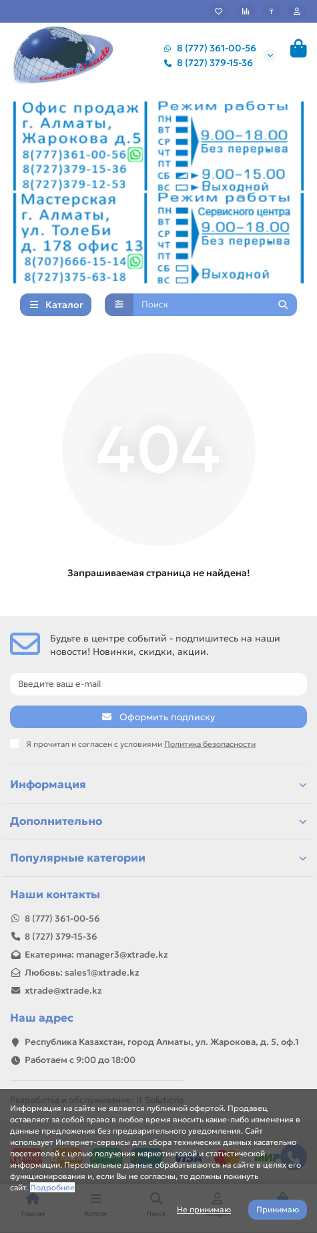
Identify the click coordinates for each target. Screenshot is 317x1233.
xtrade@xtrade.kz (63, 990)
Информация (158, 785)
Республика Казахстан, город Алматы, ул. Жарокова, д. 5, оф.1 (162, 1042)
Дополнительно (158, 821)
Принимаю (277, 1209)
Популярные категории (158, 858)
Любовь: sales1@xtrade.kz (82, 972)
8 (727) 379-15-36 (205, 62)
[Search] (215, 304)
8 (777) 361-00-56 (207, 48)
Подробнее (52, 1187)
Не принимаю (204, 1209)
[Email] (158, 684)
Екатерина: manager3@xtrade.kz (96, 954)
